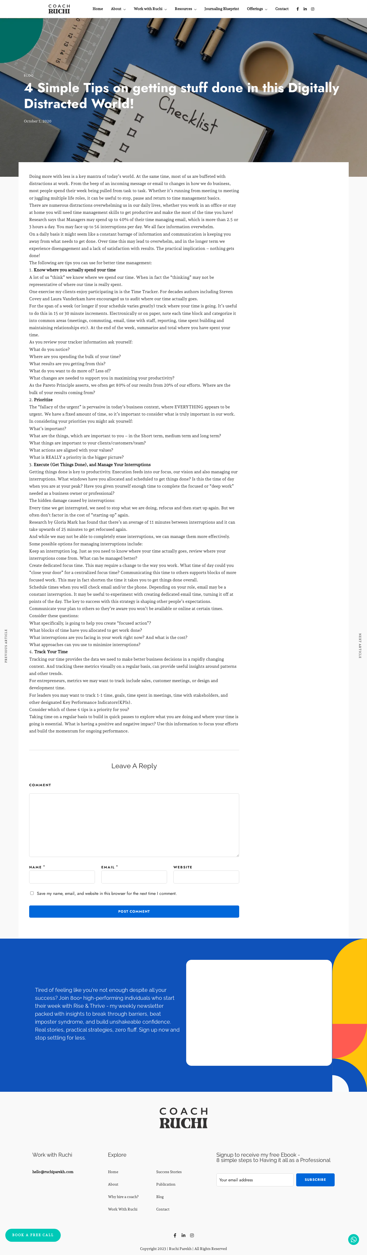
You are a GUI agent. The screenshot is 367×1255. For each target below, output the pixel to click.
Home (98, 9)
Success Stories (169, 1172)
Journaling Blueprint (221, 9)
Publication (166, 1184)
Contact (282, 9)
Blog (29, 75)
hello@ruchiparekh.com (52, 1172)
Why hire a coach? (123, 1197)
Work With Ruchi (122, 1209)
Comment (40, 785)
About (116, 9)
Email (108, 867)
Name (35, 867)
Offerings (255, 9)
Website (183, 867)
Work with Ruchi (148, 9)
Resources (183, 9)
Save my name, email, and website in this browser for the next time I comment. (107, 893)
